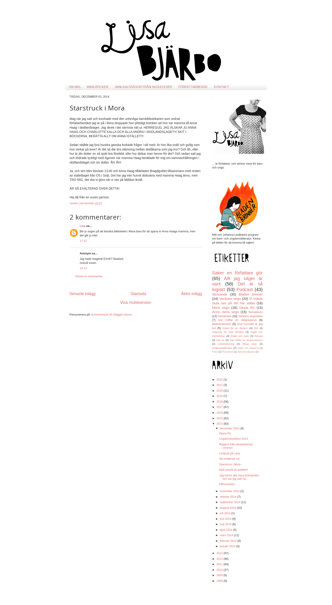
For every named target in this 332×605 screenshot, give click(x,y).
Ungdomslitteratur (222, 348)
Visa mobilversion (135, 302)
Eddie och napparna (248, 348)
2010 (220, 569)
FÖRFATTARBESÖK (192, 87)
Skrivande (219, 294)
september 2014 (230, 502)
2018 (220, 401)
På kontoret (228, 352)
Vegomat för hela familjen (228, 332)
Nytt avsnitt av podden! (233, 469)
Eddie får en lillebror (235, 328)
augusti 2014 (228, 507)
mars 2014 (227, 535)
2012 (220, 558)
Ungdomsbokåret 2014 (233, 438)
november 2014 (230, 491)
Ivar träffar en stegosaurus (237, 320)
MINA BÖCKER (97, 87)
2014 (220, 423)
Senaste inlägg (82, 293)
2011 (220, 564)
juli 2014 (225, 513)
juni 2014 (226, 518)
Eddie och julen (240, 336)
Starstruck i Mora (230, 464)
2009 (220, 575)
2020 (220, 390)
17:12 (83, 240)
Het (256, 328)
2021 (220, 385)
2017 (220, 407)
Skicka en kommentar (88, 276)
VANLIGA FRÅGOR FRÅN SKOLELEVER (143, 87)
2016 (220, 412)
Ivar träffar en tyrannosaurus (246, 340)
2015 (220, 418)
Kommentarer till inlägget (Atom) (111, 314)
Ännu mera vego (225, 312)
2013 (220, 553)
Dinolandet (225, 316)
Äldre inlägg (191, 293)
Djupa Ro (247, 307)
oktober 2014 (228, 496)
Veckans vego (230, 298)
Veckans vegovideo (250, 316)
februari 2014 (228, 540)
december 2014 (230, 428)
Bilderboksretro (221, 324)
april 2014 (226, 529)
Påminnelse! (227, 484)
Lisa (82, 226)
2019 (220, 396)
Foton (215, 352)
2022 (220, 379)
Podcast (244, 289)
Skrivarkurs (256, 312)
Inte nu (220, 340)
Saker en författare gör (237, 272)
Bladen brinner (251, 294)
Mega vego (250, 344)
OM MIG (74, 87)
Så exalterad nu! (229, 458)
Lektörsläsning (226, 344)
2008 (220, 581)
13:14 (83, 268)
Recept (259, 336)
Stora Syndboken (246, 352)
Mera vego (220, 307)
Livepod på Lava (229, 453)
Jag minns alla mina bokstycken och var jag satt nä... (239, 477)
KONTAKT (221, 87)
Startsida (138, 293)
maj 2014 (226, 524)
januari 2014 (228, 546)
